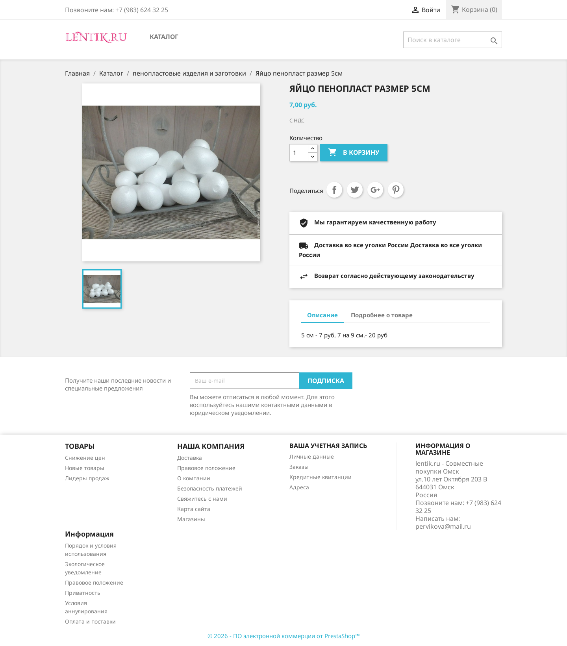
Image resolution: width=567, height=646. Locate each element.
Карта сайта (193, 509)
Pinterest (396, 190)
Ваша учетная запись (328, 445)
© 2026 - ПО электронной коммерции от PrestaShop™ (284, 636)
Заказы (299, 466)
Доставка (189, 457)
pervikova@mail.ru (443, 526)
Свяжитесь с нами (202, 498)
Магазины (191, 519)
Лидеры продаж (87, 478)
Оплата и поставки (90, 621)
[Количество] (298, 152)
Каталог (164, 36)
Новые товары (84, 468)
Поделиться (334, 190)
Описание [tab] (322, 315)
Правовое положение (206, 468)
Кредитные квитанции (320, 477)
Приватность (82, 592)
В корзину (353, 153)
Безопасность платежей (209, 488)
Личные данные (311, 456)
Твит (355, 190)
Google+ (375, 190)
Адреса (299, 487)
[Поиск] (452, 39)
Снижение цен (85, 457)
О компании (193, 478)
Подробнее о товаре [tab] (382, 315)
